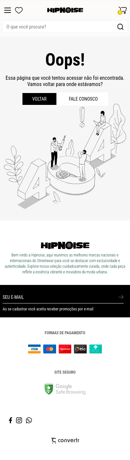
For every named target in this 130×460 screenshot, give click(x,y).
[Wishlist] (19, 10)
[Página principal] (65, 10)
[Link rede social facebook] (11, 420)
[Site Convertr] (65, 440)
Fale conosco (83, 99)
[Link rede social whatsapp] (29, 420)
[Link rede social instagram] (19, 420)
